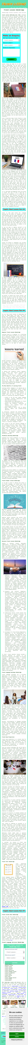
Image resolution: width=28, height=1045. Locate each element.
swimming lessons (14, 990)
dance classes (20, 993)
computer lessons (6, 989)
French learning (6, 904)
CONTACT (20, 7)
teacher (16, 70)
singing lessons (12, 994)
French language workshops (9, 674)
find (5, 916)
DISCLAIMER (24, 7)
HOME (11, 7)
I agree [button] (16, 1033)
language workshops (21, 721)
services (23, 998)
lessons (22, 984)
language (19, 97)
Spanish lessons (6, 992)
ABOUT (17, 7)
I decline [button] (17, 1036)
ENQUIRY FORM (5, 906)
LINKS (14, 7)
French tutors (22, 322)
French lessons (12, 314)
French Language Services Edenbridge (13, 942)
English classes (22, 987)
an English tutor (6, 987)
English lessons (22, 989)
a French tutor (13, 983)
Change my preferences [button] (16, 1039)
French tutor (12, 900)
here (11, 940)
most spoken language (20, 397)
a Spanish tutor (19, 995)
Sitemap (3, 1032)
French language (8, 931)
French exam (5, 739)
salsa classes (14, 988)
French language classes (8, 877)
